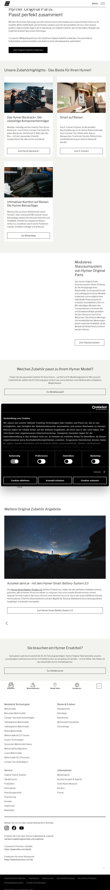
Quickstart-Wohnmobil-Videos (18, 740)
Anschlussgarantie (12, 789)
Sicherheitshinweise (66, 874)
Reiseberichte (63, 705)
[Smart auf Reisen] (81, 98)
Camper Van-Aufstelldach (16, 758)
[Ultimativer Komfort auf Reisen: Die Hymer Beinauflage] (28, 179)
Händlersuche (10, 775)
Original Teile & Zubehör (15, 771)
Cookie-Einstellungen (36, 879)
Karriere (61, 784)
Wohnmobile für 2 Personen (17, 754)
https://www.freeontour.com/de (18, 856)
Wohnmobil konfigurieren (15, 745)
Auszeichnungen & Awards (69, 775)
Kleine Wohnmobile (13, 727)
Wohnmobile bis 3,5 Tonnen (17, 732)
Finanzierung (10, 793)
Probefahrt (9, 780)
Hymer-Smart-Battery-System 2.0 (26, 586)
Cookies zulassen (90, 480)
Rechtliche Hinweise (87, 874)
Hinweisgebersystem (13, 879)
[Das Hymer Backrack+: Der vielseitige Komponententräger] (28, 98)
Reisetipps (62, 709)
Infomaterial (9, 784)
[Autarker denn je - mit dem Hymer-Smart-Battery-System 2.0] (55, 544)
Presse (60, 789)
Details (97, 472)
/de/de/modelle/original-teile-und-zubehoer (24, 835)
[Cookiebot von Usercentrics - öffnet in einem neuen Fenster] (94, 408)
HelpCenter (9, 802)
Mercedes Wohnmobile (14, 709)
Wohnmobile (10, 705)
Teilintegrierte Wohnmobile (16, 718)
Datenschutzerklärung (37, 446)
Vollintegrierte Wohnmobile (16, 723)
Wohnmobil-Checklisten (68, 718)
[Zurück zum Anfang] (103, 864)
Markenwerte (63, 771)
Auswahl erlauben (55, 480)
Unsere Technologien (14, 736)
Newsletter (9, 806)
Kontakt (8, 798)
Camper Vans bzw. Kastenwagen (19, 714)
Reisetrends (62, 714)
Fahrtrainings (63, 723)
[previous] (6, 620)
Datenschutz (48, 874)
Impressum (34, 874)
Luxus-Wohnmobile (13, 749)
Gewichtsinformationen (15, 874)
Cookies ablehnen (20, 480)
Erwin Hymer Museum (67, 780)
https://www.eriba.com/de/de (17, 846)
